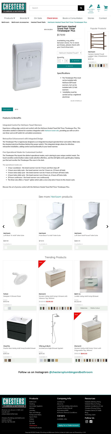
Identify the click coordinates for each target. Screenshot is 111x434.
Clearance (52, 18)
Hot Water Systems (35, 406)
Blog (86, 412)
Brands (24, 18)
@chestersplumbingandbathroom (71, 372)
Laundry (32, 410)
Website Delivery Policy (93, 402)
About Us (60, 404)
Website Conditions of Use (94, 406)
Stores (91, 18)
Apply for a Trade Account (69, 425)
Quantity (60, 57)
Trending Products (35, 427)
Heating (32, 404)
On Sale (38, 18)
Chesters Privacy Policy (92, 408)
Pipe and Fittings (34, 412)
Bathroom (5, 22)
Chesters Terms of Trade (93, 410)
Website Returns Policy (92, 404)
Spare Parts (33, 417)
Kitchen (31, 408)
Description (7, 109)
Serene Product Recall (64, 408)
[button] (90, 9)
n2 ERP (84, 432)
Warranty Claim (90, 415)
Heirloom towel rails (52, 131)
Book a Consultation (73, 18)
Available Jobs (62, 419)
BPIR (16, 109)
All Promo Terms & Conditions (67, 412)
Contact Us (60, 402)
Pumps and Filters (35, 415)
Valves (31, 419)
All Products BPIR (62, 410)
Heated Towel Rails (38, 22)
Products (9, 18)
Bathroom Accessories (20, 22)
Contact (103, 18)
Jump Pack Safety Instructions (67, 406)
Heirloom (56, 196)
